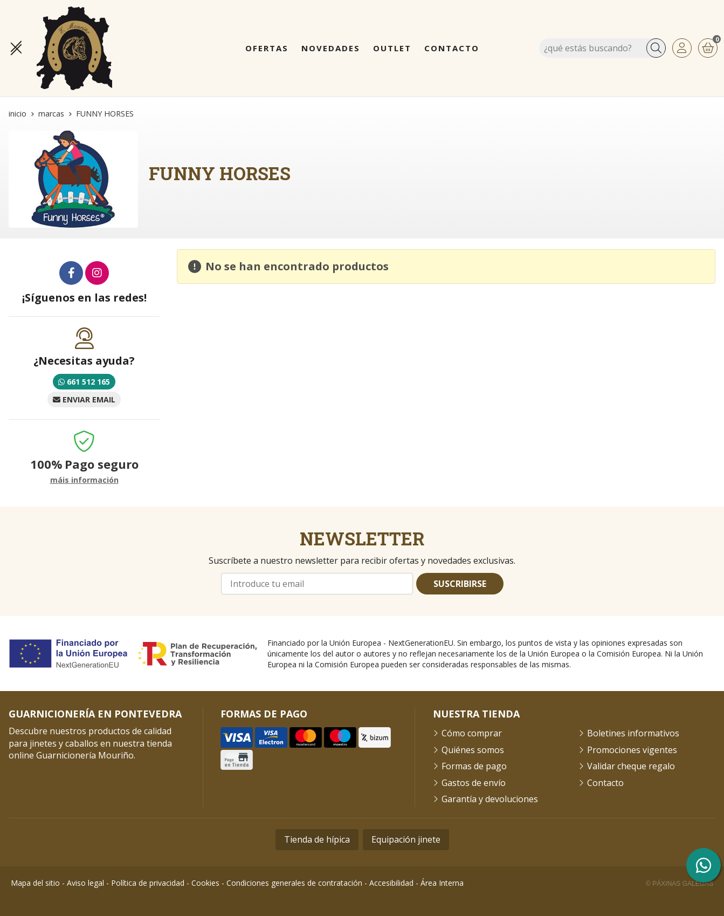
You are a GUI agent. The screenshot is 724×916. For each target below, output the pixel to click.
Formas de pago (474, 766)
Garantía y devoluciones (490, 799)
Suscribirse (459, 584)
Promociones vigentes (632, 750)
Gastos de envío (474, 783)
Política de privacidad (147, 883)
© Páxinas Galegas (679, 883)
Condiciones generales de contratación (294, 883)
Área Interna (442, 883)
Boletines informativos (633, 733)
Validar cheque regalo (631, 766)
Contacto (605, 783)
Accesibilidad (391, 883)
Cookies (205, 883)
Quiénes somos (473, 750)
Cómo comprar (472, 733)
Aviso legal (85, 883)
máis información (84, 480)
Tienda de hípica (317, 839)
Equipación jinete (405, 839)
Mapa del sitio (35, 883)
